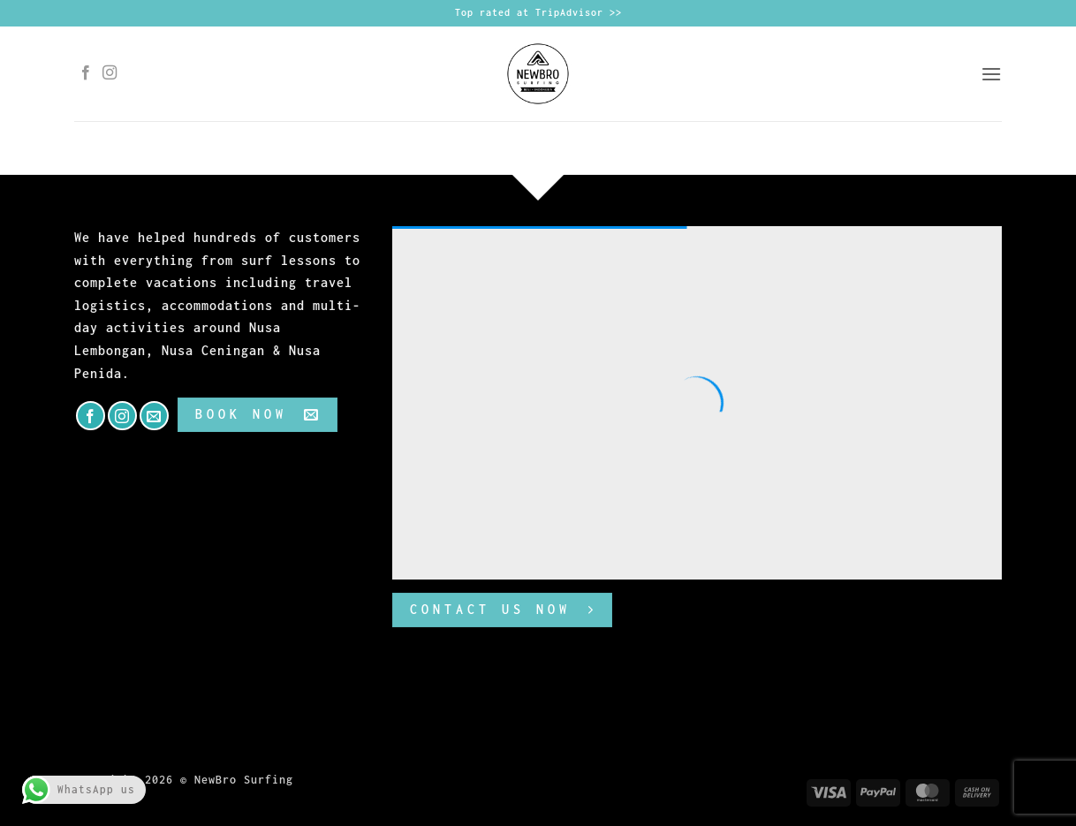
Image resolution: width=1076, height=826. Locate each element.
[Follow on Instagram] (109, 73)
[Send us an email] (154, 415)
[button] (991, 73)
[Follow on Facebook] (86, 73)
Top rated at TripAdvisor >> (538, 12)
